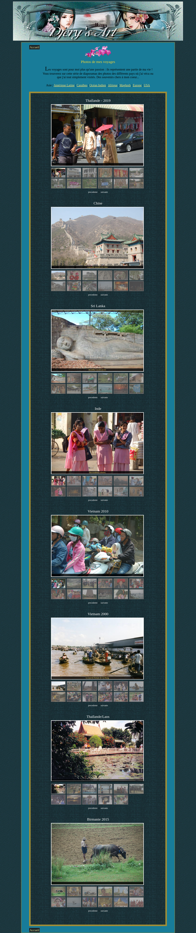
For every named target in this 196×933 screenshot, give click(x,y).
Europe (137, 85)
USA (147, 85)
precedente (93, 192)
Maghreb (125, 85)
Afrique (112, 85)
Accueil (34, 47)
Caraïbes (82, 85)
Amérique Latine (64, 85)
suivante (104, 192)
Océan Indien (98, 85)
